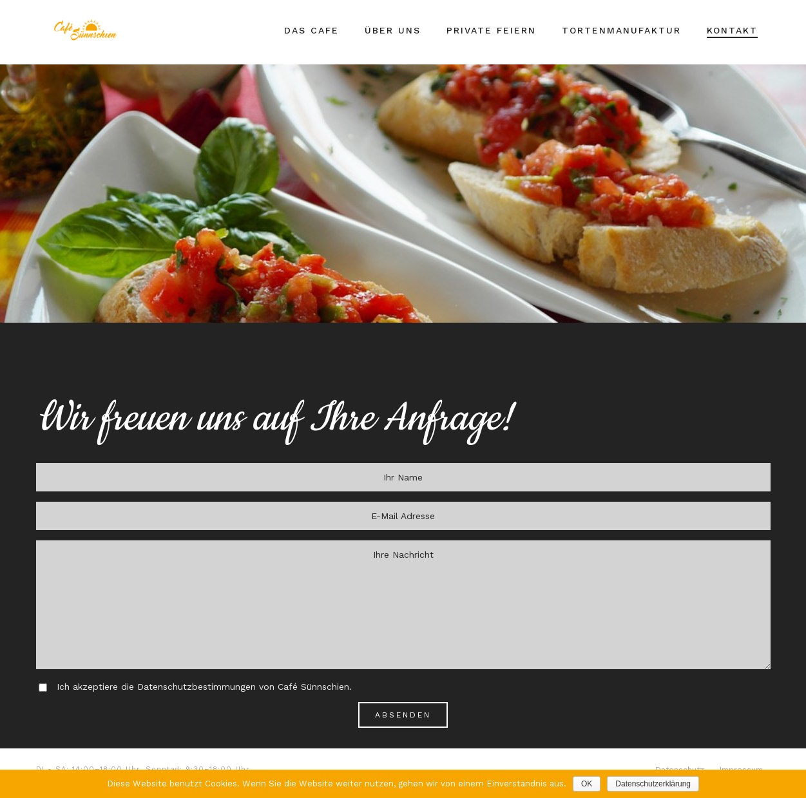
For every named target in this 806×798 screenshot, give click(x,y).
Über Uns (393, 30)
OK (586, 783)
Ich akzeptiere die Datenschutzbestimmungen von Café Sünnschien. (204, 686)
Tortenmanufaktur (621, 30)
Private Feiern (491, 30)
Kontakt (732, 30)
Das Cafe (311, 30)
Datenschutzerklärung (653, 783)
